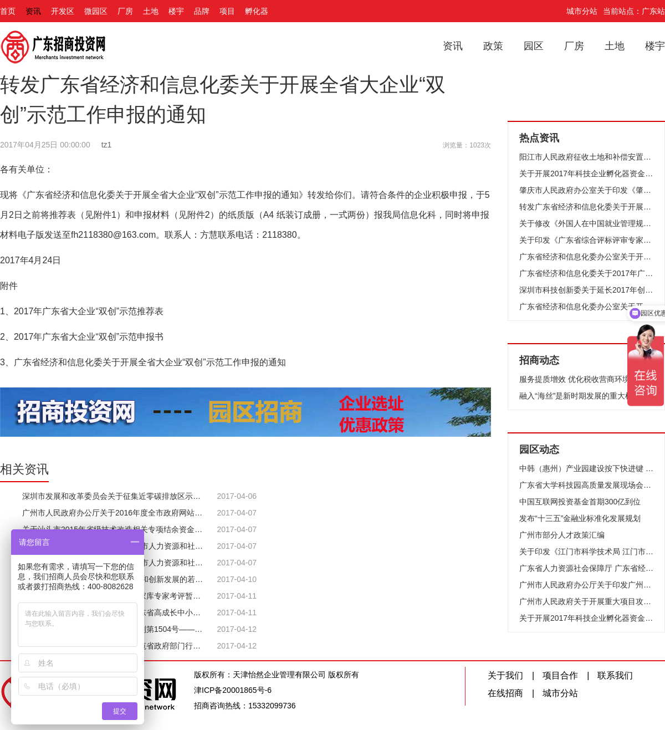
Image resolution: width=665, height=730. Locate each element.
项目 (227, 11)
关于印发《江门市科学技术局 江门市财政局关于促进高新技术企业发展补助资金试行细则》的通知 (586, 551)
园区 (534, 46)
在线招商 (505, 693)
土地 (150, 11)
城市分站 (581, 11)
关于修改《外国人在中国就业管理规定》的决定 (586, 223)
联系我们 (615, 675)
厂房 (125, 11)
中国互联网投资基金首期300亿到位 (580, 501)
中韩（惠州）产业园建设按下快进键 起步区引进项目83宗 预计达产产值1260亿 (586, 468)
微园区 (96, 11)
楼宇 (176, 11)
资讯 (33, 11)
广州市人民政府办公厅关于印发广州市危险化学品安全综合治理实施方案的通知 (586, 584)
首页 (8, 11)
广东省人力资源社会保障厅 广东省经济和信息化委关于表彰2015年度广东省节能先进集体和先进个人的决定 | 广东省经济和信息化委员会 (586, 568)
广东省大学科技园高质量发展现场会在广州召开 (586, 485)
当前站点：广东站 (634, 11)
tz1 (106, 144)
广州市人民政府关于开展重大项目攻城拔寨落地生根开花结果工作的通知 (586, 601)
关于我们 (505, 675)
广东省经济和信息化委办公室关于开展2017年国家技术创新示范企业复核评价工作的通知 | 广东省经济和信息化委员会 (586, 306)
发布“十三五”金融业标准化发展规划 (580, 518)
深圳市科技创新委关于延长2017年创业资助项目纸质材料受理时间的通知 (586, 289)
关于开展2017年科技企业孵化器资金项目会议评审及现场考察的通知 (586, 173)
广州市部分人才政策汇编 (562, 534)
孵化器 (256, 11)
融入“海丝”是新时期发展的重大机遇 (580, 395)
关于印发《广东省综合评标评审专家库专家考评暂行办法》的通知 (586, 240)
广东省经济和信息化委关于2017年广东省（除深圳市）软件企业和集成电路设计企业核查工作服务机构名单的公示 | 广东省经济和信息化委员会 (586, 273)
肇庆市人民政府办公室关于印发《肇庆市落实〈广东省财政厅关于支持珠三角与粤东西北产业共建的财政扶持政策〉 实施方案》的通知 (586, 190)
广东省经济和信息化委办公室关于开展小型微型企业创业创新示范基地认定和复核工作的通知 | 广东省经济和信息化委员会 (586, 256)
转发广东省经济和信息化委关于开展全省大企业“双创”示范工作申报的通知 (586, 206)
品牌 (201, 11)
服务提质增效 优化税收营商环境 (574, 379)
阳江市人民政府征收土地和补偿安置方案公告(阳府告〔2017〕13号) (586, 156)
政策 (493, 46)
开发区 (62, 11)
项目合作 (560, 675)
